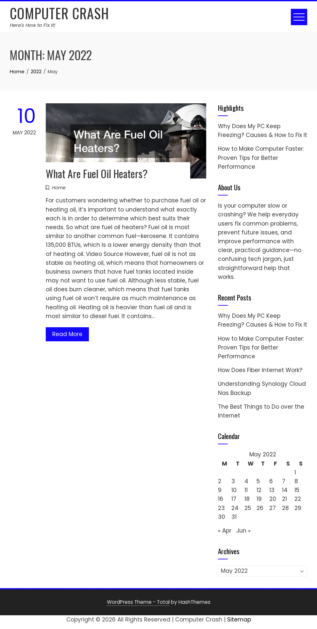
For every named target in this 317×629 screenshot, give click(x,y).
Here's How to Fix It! (32, 25)
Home (59, 187)
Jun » (243, 531)
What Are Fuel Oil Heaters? (97, 173)
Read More (67, 334)
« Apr (224, 531)
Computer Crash (59, 13)
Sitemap (239, 619)
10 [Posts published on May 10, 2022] (234, 490)
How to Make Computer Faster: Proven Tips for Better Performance (261, 157)
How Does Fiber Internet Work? (260, 370)
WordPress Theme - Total (138, 602)
